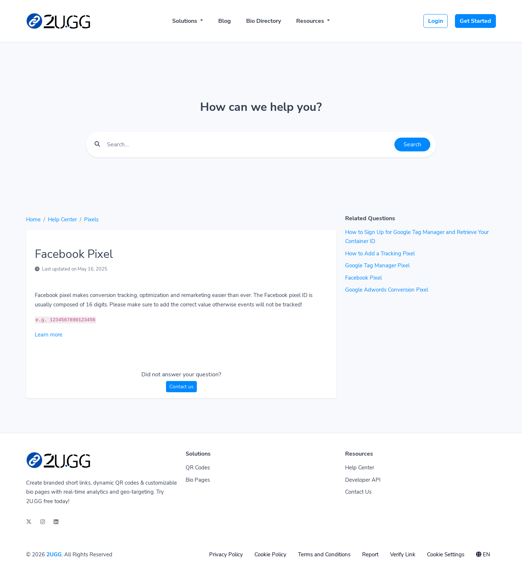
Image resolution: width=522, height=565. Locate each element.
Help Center (62, 219)
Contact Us (358, 491)
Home (33, 219)
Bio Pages (198, 480)
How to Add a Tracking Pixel (380, 253)
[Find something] (249, 144)
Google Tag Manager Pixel (377, 265)
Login (435, 21)
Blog (224, 21)
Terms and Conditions (324, 554)
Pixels (91, 219)
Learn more (48, 334)
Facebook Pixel (363, 277)
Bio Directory (263, 21)
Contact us (181, 386)
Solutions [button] (185, 21)
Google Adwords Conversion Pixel (386, 289)
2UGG (54, 554)
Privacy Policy (226, 554)
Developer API (363, 480)
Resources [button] (311, 21)
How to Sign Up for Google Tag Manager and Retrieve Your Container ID (417, 237)
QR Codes (198, 467)
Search (412, 144)
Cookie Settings (445, 554)
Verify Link (402, 554)
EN (483, 554)
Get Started (475, 21)
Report (370, 554)
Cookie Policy (270, 554)
